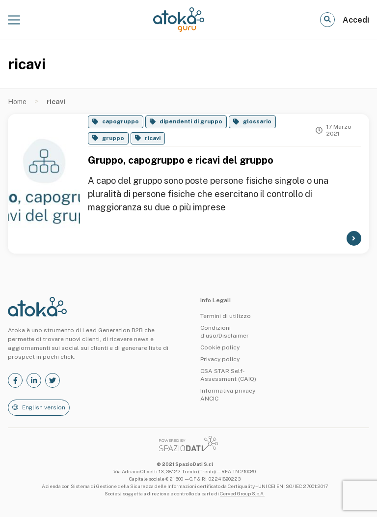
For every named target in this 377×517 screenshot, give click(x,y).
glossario (257, 121)
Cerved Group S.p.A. (242, 493)
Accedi (356, 20)
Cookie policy (220, 347)
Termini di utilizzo (225, 316)
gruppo (113, 138)
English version (43, 407)
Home (17, 102)
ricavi (153, 138)
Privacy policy (220, 359)
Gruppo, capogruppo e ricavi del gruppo (180, 160)
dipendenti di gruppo (191, 121)
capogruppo (120, 121)
